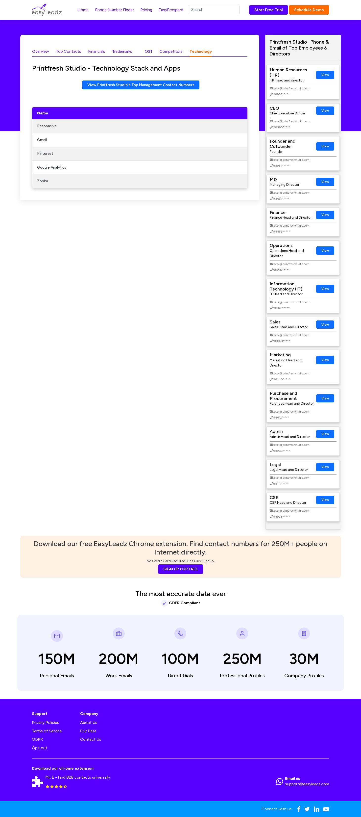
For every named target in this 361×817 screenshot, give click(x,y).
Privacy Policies (45, 722)
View (325, 75)
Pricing (146, 9)
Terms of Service (47, 731)
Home (83, 9)
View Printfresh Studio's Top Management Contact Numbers (141, 85)
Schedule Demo (309, 9)
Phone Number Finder (114, 9)
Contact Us (90, 739)
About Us (88, 722)
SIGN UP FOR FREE (180, 569)
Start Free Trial (268, 9)
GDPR (37, 739)
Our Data (88, 731)
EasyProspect (171, 9)
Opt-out (39, 747)
